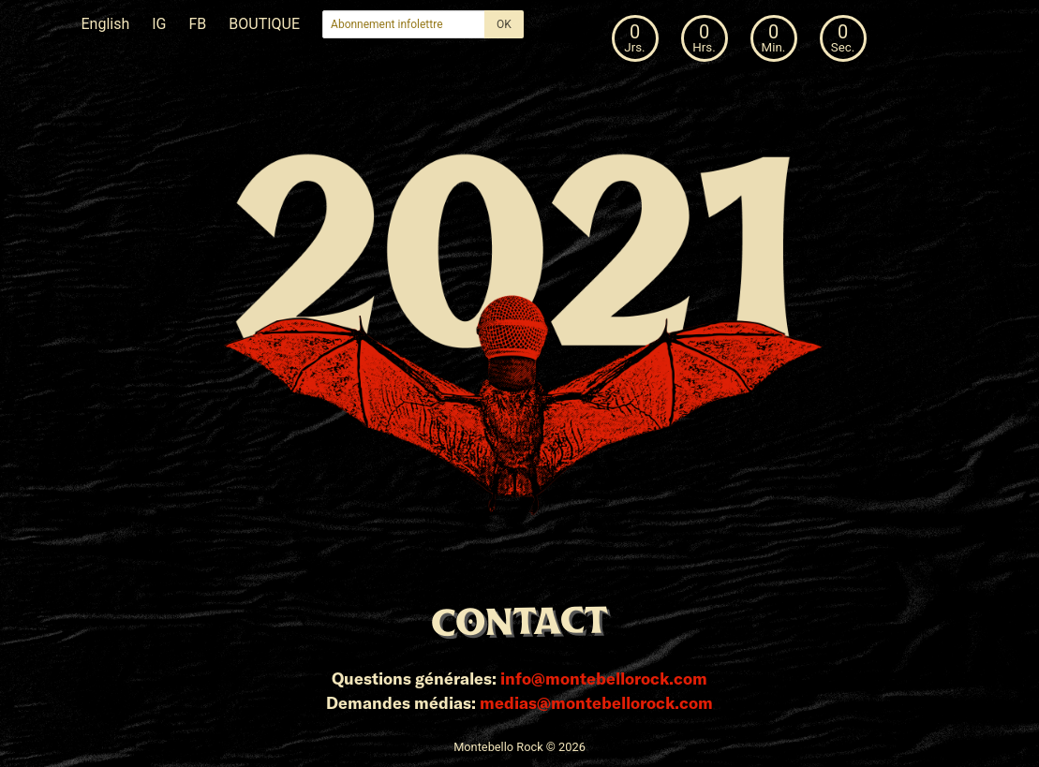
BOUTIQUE (264, 24)
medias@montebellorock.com (596, 702)
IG (159, 24)
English (106, 24)
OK (504, 24)
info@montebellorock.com (603, 678)
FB (198, 24)
